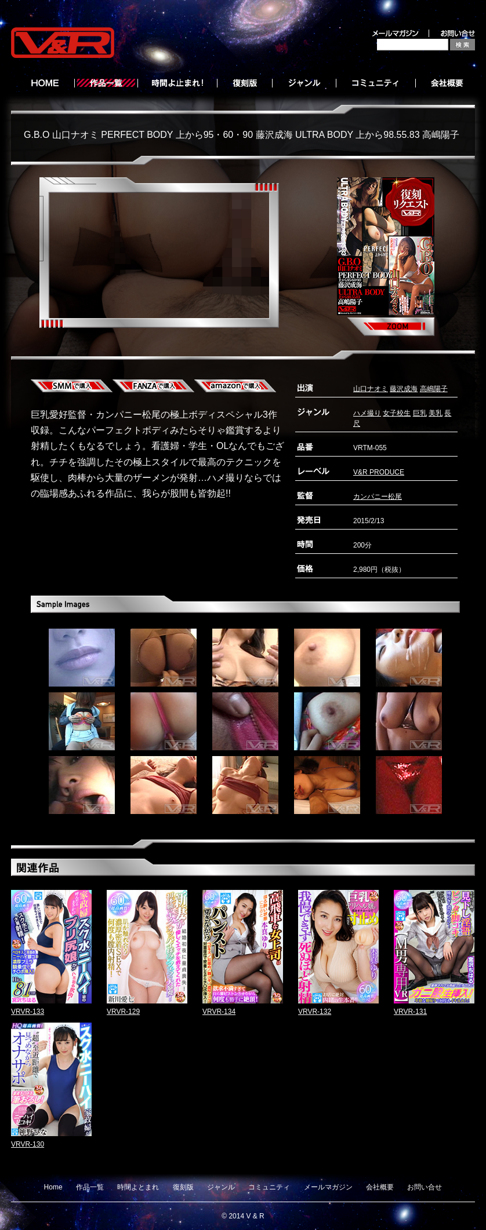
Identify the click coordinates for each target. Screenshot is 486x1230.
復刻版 (183, 1187)
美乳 (436, 413)
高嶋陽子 (434, 389)
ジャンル (221, 1187)
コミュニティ (269, 1187)
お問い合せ (424, 1187)
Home (53, 1187)
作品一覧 (90, 1187)
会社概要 (380, 1187)
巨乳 (420, 413)
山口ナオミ (370, 389)
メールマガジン (328, 1187)
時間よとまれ (138, 1187)
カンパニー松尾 (377, 496)
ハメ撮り (367, 413)
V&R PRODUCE (378, 472)
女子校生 (397, 413)
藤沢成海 (404, 389)
